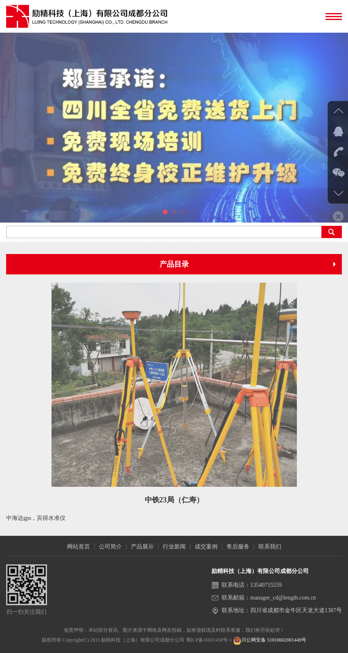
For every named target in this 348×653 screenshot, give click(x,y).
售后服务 (238, 547)
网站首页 (78, 547)
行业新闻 (174, 547)
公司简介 (110, 547)
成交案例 (206, 547)
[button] (165, 211)
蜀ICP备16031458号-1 (209, 640)
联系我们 (269, 547)
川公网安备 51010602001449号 (269, 640)
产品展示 (142, 547)
